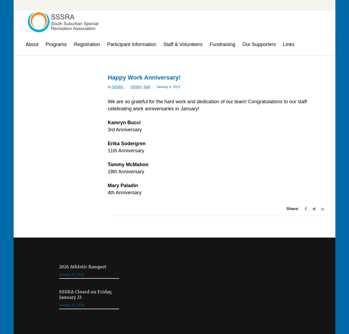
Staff (146, 87)
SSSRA (118, 87)
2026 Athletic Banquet (82, 266)
